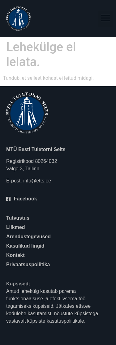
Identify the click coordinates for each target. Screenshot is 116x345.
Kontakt (15, 255)
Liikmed (15, 227)
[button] (105, 19)
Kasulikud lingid (25, 246)
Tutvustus (17, 218)
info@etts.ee (37, 180)
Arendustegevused (28, 236)
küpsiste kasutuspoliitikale (55, 321)
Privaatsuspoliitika (28, 264)
